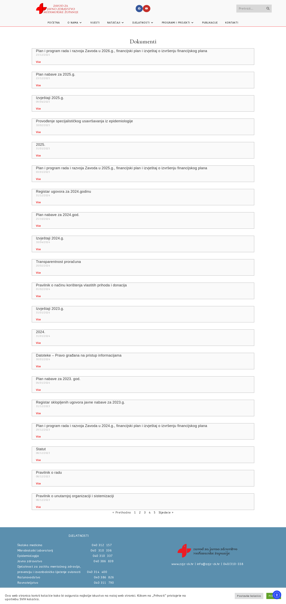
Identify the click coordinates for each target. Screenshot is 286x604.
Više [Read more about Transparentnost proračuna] (38, 272)
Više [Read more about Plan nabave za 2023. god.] (38, 390)
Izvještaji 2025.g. (50, 98)
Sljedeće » (166, 512)
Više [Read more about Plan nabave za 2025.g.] (38, 85)
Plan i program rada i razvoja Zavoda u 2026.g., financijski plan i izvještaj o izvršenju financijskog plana (121, 51)
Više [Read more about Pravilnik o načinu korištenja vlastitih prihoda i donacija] (38, 296)
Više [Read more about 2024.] (38, 343)
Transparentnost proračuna (58, 262)
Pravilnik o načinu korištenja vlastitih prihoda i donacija (81, 285)
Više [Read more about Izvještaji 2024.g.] (38, 249)
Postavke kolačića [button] (249, 595)
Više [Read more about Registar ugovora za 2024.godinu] (38, 202)
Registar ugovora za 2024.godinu (63, 192)
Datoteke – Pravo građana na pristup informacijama (79, 355)
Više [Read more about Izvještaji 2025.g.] (38, 108)
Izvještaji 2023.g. (50, 309)
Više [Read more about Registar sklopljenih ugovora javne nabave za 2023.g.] (38, 413)
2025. (40, 145)
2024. (40, 332)
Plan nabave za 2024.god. (57, 215)
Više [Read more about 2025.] (38, 155)
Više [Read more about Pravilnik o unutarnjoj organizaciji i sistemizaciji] (38, 507)
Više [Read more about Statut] (38, 460)
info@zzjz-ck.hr (208, 564)
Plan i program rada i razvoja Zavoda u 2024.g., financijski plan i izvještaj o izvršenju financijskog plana (121, 426)
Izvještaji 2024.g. (50, 238)
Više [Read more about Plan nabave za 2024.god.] (38, 226)
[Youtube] (146, 8)
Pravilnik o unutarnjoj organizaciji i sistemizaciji (75, 496)
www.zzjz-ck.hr (182, 564)
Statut (41, 449)
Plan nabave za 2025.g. (55, 74)
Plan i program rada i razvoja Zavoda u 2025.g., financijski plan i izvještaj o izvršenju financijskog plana (121, 168)
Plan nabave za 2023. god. (58, 379)
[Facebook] (139, 8)
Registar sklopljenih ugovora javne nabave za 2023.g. (80, 402)
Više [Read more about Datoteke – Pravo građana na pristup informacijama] (38, 366)
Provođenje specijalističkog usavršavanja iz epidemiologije (84, 121)
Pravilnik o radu (49, 473)
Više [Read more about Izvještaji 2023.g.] (38, 319)
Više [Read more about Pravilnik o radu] (38, 483)
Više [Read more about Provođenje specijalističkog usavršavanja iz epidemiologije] (38, 132)
